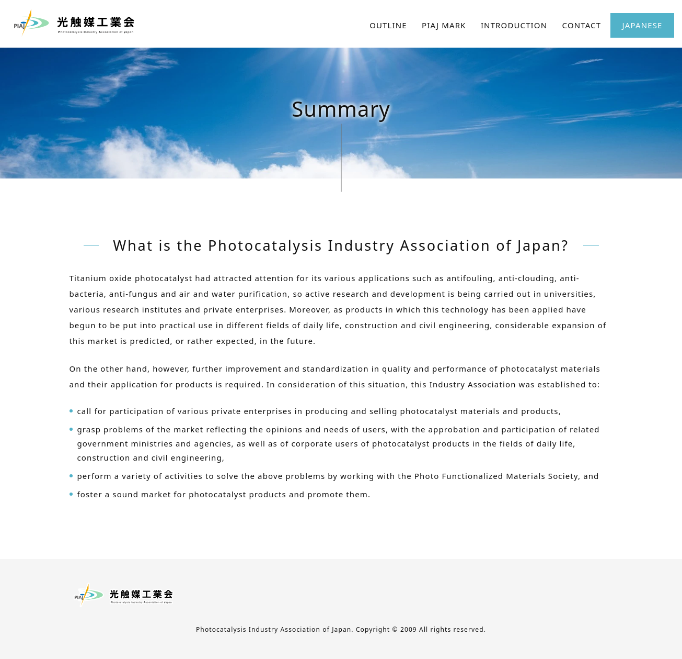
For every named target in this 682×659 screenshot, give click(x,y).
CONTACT (582, 25)
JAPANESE (642, 25)
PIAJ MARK (444, 25)
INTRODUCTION (514, 25)
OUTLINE (388, 25)
